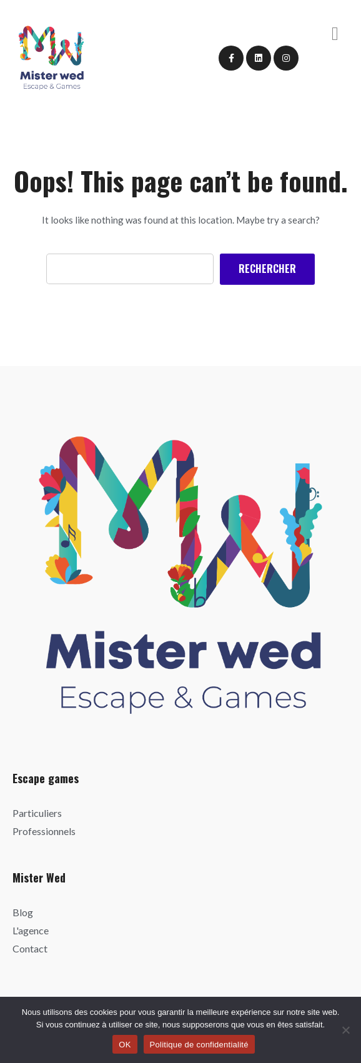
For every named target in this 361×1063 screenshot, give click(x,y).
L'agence (30, 930)
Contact (29, 948)
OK (125, 1044)
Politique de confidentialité (199, 1044)
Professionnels (44, 831)
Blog (22, 912)
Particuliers (37, 813)
